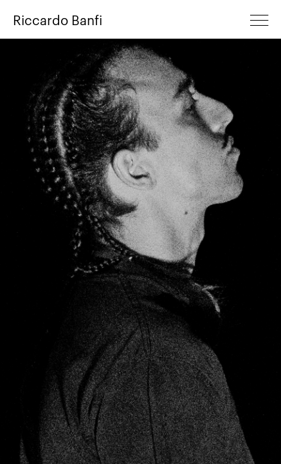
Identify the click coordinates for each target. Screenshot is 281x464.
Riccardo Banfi (57, 19)
